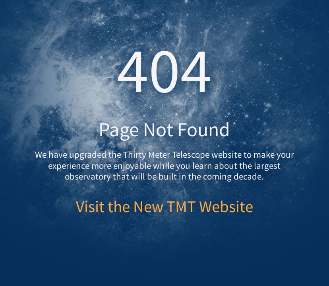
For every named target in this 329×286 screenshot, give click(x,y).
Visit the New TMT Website (164, 206)
